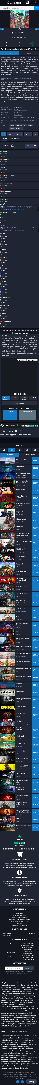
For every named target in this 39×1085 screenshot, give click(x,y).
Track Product (19, 403)
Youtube (32, 933)
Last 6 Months (24, 398)
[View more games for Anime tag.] (18, 129)
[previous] (2, 29)
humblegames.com (20, 110)
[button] (36, 2)
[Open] (3, 2)
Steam (33, 117)
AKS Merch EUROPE (28, 959)
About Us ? (19, 913)
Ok (17, 1082)
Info (9, 53)
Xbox (11, 948)
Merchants (7, 935)
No (22, 1082)
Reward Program (27, 947)
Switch (32, 120)
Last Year (15, 398)
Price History (14, 138)
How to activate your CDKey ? (19, 921)
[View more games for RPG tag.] (25, 126)
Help (31, 1081)
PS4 (12, 120)
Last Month (33, 398)
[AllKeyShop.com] (14, 2)
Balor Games (18, 115)
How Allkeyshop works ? (20, 915)
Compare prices (19, 209)
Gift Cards (27, 949)
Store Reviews (27, 953)
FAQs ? (19, 923)
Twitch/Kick (7, 933)
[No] (36, 1077)
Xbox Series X (25, 120)
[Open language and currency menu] (28, 2)
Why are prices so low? (19, 917)
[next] (37, 29)
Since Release (5, 398)
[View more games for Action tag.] (12, 126)
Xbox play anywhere (24, 117)
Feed (29, 53)
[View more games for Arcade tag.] (12, 129)
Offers (4, 138)
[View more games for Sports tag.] (30, 126)
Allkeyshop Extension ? (19, 925)
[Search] (36, 8)
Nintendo (11, 957)
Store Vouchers (28, 943)
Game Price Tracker (27, 945)
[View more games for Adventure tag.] (19, 126)
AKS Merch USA (28, 957)
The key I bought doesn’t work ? (19, 919)
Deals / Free (28, 951)
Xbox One (17, 120)
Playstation (11, 952)
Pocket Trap (18, 112)
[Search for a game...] (19, 8)
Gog (15, 117)
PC (11, 943)
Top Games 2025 (28, 955)
